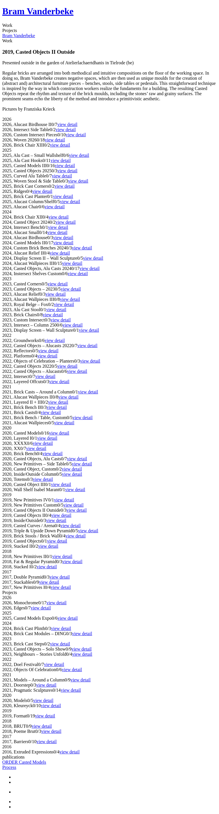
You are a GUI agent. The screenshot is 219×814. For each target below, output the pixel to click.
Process (9, 767)
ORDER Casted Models (24, 762)
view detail (67, 124)
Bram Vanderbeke (38, 11)
